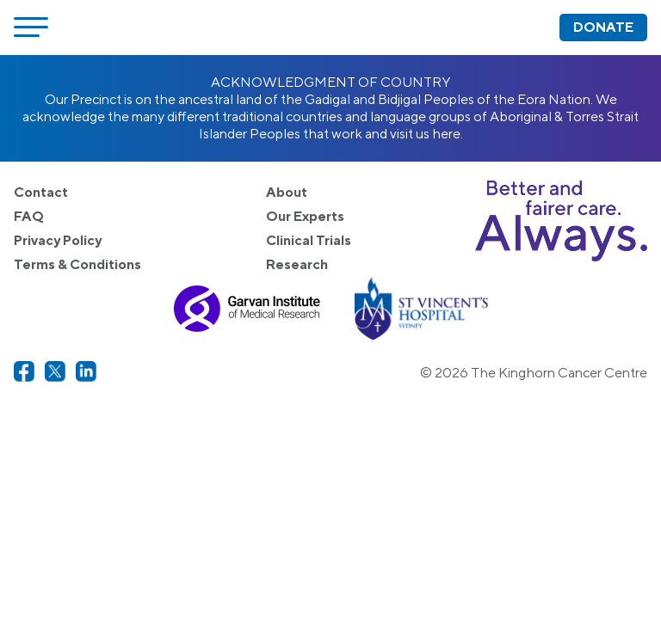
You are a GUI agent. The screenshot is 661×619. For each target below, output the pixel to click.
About (286, 192)
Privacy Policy (58, 240)
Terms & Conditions (77, 264)
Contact (41, 192)
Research (297, 264)
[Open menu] (31, 27)
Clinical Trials (308, 240)
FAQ (29, 216)
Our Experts (305, 216)
